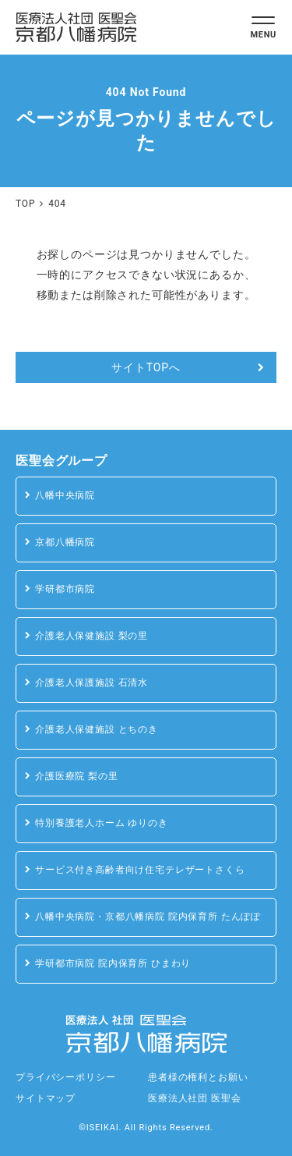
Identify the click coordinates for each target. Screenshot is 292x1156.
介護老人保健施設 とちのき (96, 729)
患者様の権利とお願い (198, 1077)
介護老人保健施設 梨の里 (91, 635)
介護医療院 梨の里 (76, 776)
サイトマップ (46, 1098)
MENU (263, 34)
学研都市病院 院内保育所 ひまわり (113, 963)
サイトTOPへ (146, 367)
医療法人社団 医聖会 (194, 1098)
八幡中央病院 (65, 495)
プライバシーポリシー (65, 1077)
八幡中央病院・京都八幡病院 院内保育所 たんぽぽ (148, 916)
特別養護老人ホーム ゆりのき (101, 822)
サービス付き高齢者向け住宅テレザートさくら (140, 869)
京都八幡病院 (65, 542)
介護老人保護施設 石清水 (91, 682)
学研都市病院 (65, 588)
